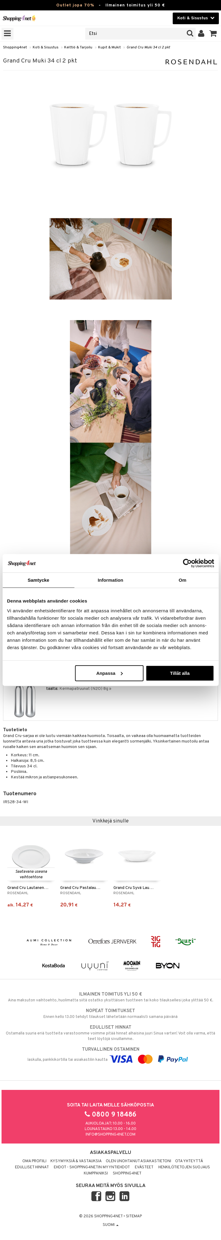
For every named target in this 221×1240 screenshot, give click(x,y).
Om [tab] (182, 580)
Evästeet (144, 1167)
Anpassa (109, 672)
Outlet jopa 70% (75, 5)
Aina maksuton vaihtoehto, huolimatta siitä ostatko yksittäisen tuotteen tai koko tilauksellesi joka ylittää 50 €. (110, 997)
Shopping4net (15, 47)
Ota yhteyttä (189, 1161)
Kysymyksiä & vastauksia (76, 1161)
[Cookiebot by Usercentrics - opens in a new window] (187, 563)
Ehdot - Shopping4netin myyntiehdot (92, 1167)
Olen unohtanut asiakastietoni (138, 1161)
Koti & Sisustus (45, 47)
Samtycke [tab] (38, 580)
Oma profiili (34, 1161)
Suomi (111, 1225)
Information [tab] (110, 580)
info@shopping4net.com (110, 1134)
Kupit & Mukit (109, 47)
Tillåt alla (180, 672)
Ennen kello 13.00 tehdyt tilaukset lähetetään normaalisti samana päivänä (110, 1013)
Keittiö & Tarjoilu (78, 47)
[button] (213, 34)
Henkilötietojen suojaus (184, 1167)
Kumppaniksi (96, 1173)
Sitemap (134, 1216)
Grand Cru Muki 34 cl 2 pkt (148, 47)
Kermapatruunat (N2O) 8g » (85, 688)
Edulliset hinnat (32, 1167)
